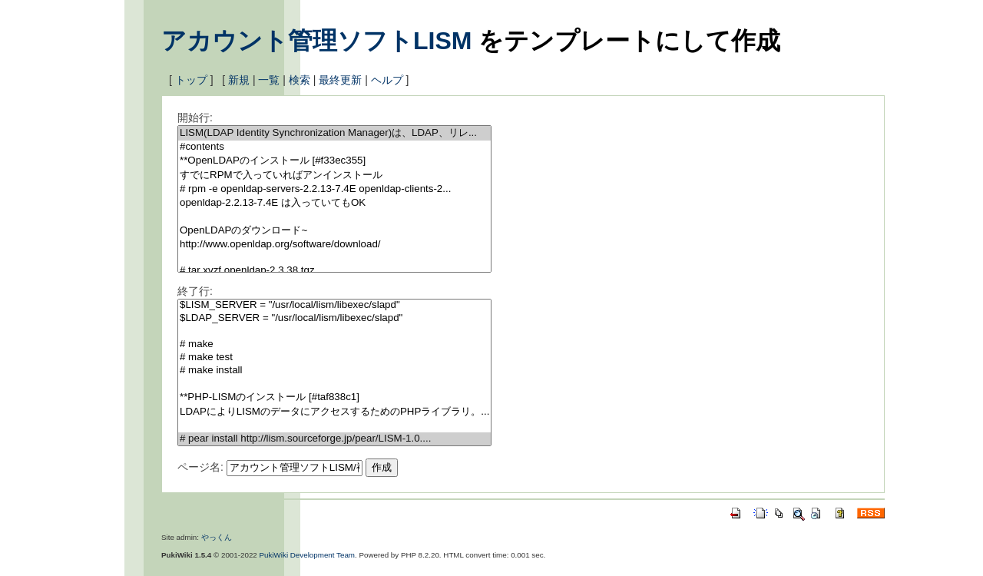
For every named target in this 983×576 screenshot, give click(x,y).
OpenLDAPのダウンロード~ (334, 230)
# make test (334, 357)
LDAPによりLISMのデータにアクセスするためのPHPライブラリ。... (334, 412)
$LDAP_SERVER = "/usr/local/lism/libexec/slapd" (334, 318)
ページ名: (200, 467)
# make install (334, 370)
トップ (191, 80)
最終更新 (340, 80)
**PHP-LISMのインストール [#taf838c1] (334, 397)
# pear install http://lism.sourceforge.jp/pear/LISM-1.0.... (334, 438)
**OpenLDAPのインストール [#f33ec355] (334, 161)
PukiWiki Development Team (308, 555)
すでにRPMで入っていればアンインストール (334, 175)
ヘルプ (387, 80)
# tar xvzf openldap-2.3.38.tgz (334, 270)
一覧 (269, 80)
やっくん (216, 537)
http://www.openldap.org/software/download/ (334, 244)
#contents (334, 147)
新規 (239, 80)
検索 (299, 80)
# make (334, 344)
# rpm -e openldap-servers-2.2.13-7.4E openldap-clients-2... (334, 189)
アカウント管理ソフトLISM (316, 41)
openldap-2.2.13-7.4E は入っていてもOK (334, 203)
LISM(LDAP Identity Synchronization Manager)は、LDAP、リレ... (334, 133)
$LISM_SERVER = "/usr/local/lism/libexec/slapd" (334, 305)
